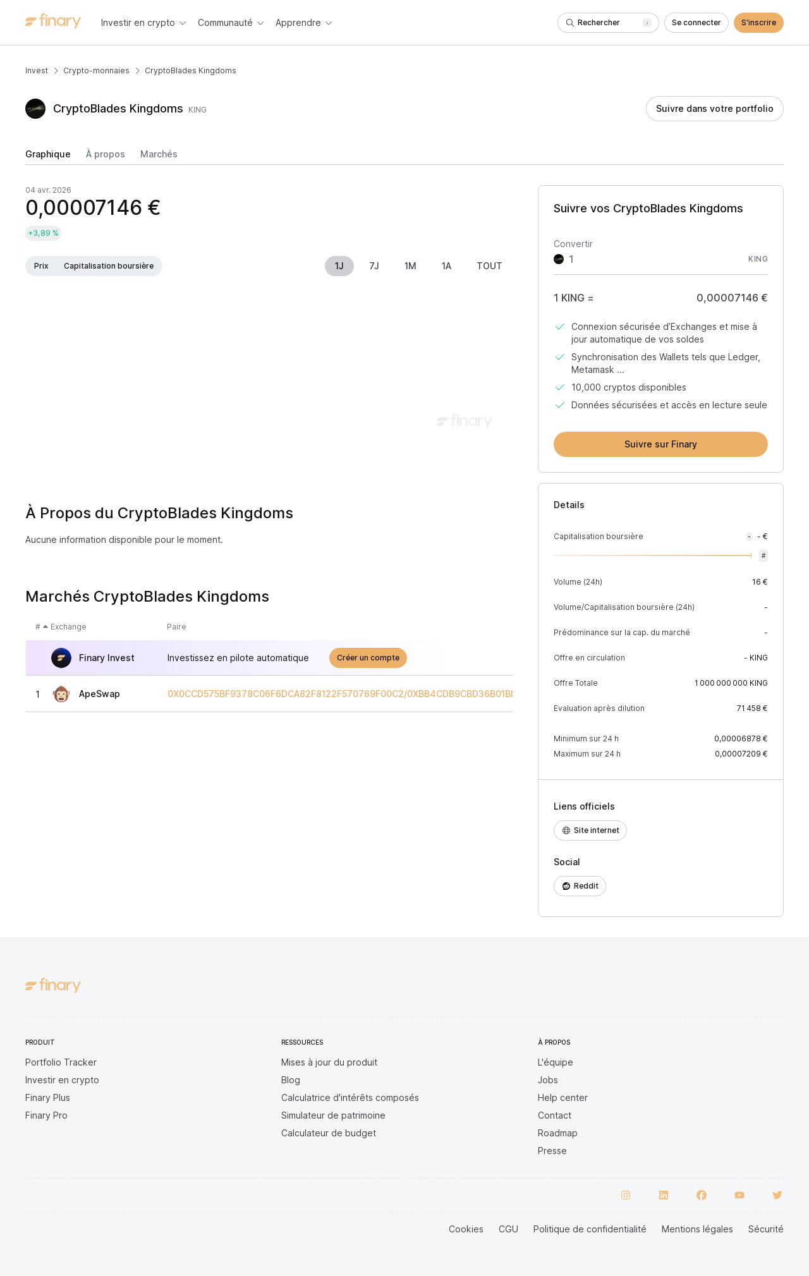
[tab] (48, 156)
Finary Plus (47, 1097)
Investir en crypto (62, 1079)
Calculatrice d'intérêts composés (350, 1097)
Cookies (466, 1229)
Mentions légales (697, 1229)
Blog (290, 1079)
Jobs (548, 1079)
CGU (508, 1229)
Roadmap (558, 1132)
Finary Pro (46, 1115)
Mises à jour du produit (329, 1062)
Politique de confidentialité (590, 1229)
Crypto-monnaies (96, 70)
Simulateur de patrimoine (333, 1115)
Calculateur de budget (328, 1132)
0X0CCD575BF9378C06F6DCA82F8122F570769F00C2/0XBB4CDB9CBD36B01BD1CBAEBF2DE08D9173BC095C (406, 694)
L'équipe (555, 1062)
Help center (563, 1097)
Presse (552, 1150)
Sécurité (766, 1229)
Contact (554, 1115)
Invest (36, 70)
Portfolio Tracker (61, 1062)
